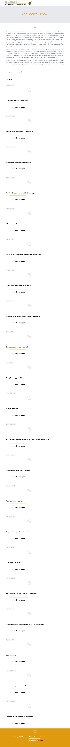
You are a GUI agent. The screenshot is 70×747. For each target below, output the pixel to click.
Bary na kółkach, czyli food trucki (17, 532)
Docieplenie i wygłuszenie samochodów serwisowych (23, 254)
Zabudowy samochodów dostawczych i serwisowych (23, 316)
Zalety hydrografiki (12, 408)
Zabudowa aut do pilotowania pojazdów (18, 162)
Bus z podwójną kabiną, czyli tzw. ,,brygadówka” (21, 593)
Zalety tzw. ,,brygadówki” (14, 378)
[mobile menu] (2, 2)
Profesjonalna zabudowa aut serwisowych (19, 131)
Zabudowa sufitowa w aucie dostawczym (19, 285)
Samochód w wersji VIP (13, 562)
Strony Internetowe (35, 740)
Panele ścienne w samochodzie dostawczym (20, 193)
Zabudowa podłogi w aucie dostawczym (19, 470)
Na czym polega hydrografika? (16, 686)
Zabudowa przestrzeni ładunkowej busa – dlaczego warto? (25, 624)
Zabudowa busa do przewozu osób (17, 347)
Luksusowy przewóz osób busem (17, 100)
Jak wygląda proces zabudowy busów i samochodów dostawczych (27, 439)
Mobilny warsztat (11, 655)
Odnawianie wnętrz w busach (15, 224)
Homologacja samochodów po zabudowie (19, 716)
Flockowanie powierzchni (14, 501)
